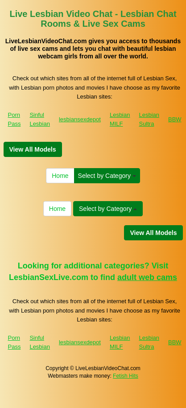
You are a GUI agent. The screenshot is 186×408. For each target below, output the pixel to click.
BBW (175, 119)
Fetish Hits (125, 376)
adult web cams (147, 277)
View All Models (32, 149)
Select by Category (107, 175)
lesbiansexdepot (80, 119)
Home (60, 175)
